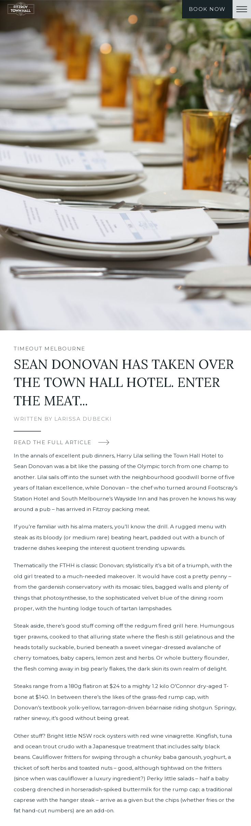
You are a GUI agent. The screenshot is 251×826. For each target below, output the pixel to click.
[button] (242, 9)
